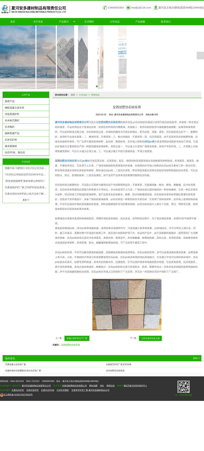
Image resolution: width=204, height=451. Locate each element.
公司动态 (115, 21)
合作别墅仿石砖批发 (115, 370)
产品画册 (140, 21)
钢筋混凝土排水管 (14, 107)
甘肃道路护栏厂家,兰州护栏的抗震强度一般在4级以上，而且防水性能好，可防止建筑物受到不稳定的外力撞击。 (27, 187)
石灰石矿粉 (11, 139)
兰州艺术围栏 (63, 390)
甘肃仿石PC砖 (47, 390)
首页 (12, 21)
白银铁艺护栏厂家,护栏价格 (118, 364)
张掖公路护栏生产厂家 (77, 338)
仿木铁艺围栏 (12, 120)
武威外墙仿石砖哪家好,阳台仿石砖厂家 (23, 370)
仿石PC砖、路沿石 (15, 152)
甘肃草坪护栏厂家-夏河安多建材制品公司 (90, 390)
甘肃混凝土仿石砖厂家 (15, 364)
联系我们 (166, 21)
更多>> (26, 200)
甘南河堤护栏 (32, 390)
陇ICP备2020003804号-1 (135, 385)
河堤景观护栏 (12, 114)
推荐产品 (10, 101)
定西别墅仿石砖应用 (70, 345)
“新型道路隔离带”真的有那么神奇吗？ (25, 181)
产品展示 (64, 21)
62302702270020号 (16, 394)
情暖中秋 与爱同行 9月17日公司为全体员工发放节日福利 (27, 168)
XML (102, 385)
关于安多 (38, 21)
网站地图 (93, 385)
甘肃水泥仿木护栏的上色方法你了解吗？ (26, 193)
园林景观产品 (12, 133)
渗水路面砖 (11, 146)
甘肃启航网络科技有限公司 (74, 385)
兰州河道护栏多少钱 (150, 338)
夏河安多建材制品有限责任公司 (36, 385)
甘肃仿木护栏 (18, 390)
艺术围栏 (89, 21)
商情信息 (95, 95)
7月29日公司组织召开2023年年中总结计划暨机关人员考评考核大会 (27, 174)
